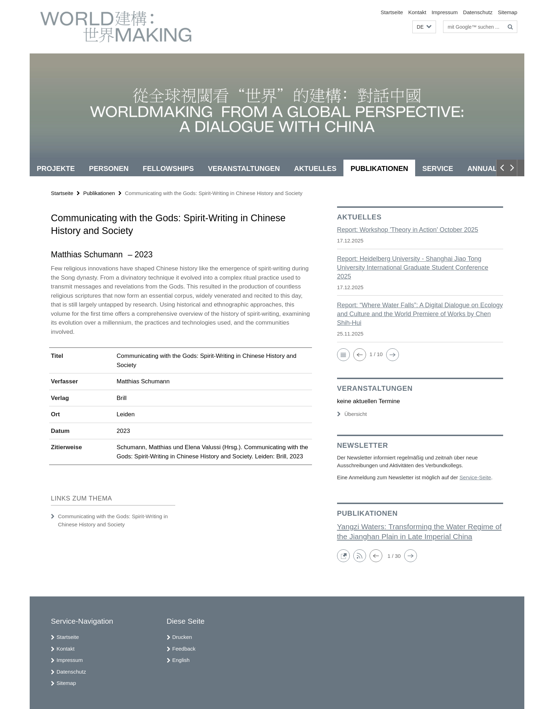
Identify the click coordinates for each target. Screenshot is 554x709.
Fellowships (168, 168)
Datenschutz (478, 12)
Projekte (56, 168)
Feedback (184, 649)
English (181, 660)
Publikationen (379, 168)
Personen (109, 168)
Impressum (444, 12)
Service (437, 168)
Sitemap (507, 12)
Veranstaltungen (244, 168)
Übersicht (352, 414)
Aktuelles (315, 168)
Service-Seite (475, 477)
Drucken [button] (182, 637)
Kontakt (417, 12)
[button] (424, 27)
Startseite (392, 12)
